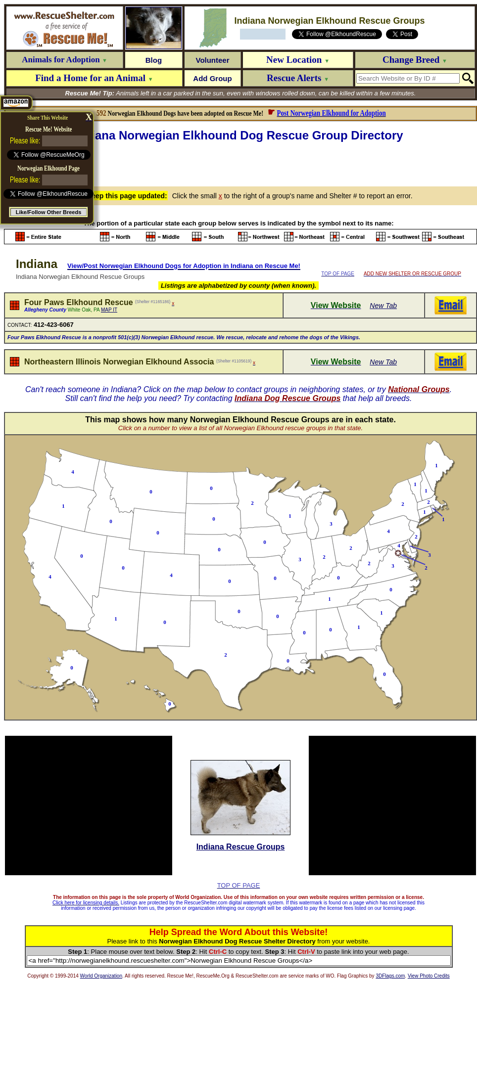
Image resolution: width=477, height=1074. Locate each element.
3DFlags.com (390, 976)
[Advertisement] (240, 163)
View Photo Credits (429, 976)
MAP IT (109, 310)
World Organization (101, 976)
